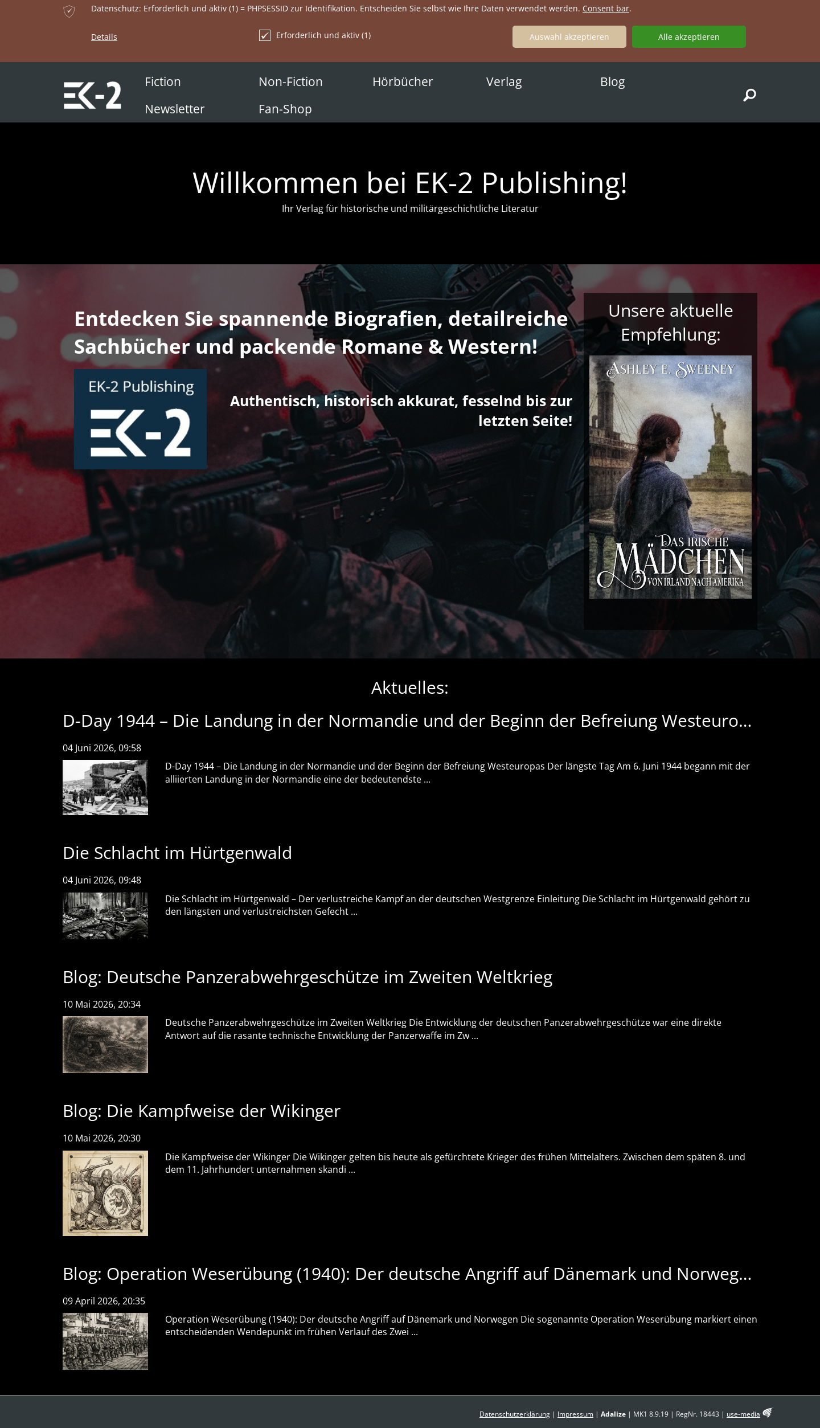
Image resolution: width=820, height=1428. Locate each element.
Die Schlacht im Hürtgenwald (177, 852)
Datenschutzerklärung (514, 1414)
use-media (743, 1414)
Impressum (575, 1414)
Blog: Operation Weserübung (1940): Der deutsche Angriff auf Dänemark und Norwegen (410, 1273)
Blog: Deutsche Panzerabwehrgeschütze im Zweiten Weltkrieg (307, 976)
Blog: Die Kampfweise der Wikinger (202, 1110)
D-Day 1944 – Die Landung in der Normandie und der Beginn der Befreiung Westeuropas (414, 720)
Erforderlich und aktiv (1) (315, 35)
